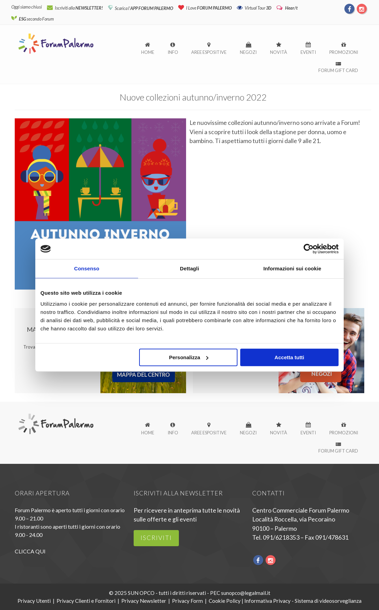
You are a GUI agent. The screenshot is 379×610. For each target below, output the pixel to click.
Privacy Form (187, 601)
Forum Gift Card (338, 70)
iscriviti (156, 537)
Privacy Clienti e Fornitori (86, 601)
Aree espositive (209, 52)
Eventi (308, 52)
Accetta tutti (289, 357)
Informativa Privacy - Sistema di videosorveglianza (303, 601)
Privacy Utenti (34, 601)
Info (173, 52)
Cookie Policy (225, 601)
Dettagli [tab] (189, 268)
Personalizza (188, 357)
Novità (278, 52)
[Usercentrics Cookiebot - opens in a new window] (309, 249)
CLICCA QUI (30, 551)
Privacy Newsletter (143, 601)
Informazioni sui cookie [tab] (292, 268)
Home (147, 52)
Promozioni (343, 52)
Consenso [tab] (86, 268)
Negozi (248, 52)
